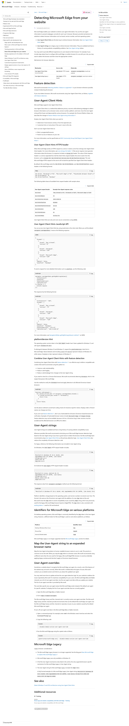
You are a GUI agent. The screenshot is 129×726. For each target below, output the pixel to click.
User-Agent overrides (105, 27)
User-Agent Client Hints (52, 438)
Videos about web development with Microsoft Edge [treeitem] (16, 83)
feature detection (62, 362)
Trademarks (68, 721)
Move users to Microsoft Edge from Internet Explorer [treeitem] (16, 46)
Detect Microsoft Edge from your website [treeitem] (15, 51)
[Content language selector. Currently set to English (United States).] (9, 717)
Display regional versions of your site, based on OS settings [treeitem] (17, 66)
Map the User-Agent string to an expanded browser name (113, 24)
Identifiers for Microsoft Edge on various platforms (112, 22)
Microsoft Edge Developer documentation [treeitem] (13, 19)
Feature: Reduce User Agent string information (61, 115)
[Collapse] (28, 12)
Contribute (29, 721)
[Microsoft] (3, 2)
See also (102, 32)
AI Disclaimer (5, 721)
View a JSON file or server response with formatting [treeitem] (15, 70)
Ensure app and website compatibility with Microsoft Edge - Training (52, 700)
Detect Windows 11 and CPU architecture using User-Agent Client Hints (54, 685)
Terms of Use (60, 721)
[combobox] (16, 16)
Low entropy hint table (64, 151)
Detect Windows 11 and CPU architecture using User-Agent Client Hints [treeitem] (16, 59)
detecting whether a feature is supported (59, 87)
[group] (64, 175)
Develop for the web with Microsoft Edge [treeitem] (13, 21)
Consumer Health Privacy (47, 721)
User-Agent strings (74, 48)
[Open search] (121, 2)
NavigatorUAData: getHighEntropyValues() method (63, 335)
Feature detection (104, 15)
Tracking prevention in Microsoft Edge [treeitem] (14, 49)
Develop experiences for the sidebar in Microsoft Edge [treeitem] (17, 55)
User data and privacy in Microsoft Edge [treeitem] (13, 85)
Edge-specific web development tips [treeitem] (14, 42)
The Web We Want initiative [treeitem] (10, 88)
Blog (22, 721)
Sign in (125, 2)
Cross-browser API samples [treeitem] (11, 74)
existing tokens (38, 505)
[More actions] (93, 12)
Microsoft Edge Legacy (72, 539)
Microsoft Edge (42, 12)
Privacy (36, 721)
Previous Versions (15, 721)
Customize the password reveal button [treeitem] (14, 62)
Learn (35, 12)
